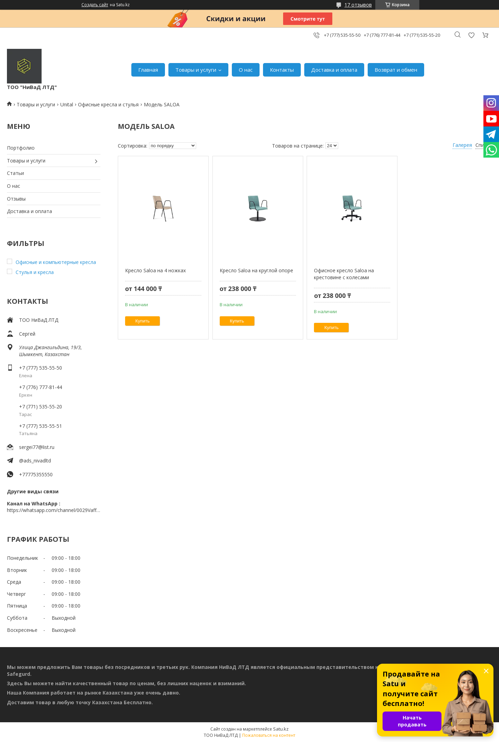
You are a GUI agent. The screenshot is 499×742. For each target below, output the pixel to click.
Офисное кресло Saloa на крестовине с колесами (344, 274)
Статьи (15, 173)
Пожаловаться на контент (268, 735)
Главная (148, 69)
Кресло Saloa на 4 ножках (155, 270)
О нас (246, 69)
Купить (142, 321)
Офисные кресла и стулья (108, 104)
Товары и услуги (195, 69)
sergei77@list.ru (36, 447)
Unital (66, 104)
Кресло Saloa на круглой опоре (256, 270)
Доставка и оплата (334, 69)
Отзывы (16, 198)
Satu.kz (281, 729)
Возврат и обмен (396, 69)
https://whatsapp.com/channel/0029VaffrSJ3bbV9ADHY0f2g (53, 510)
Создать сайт (94, 4)
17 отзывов (358, 4)
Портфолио (21, 147)
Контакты (282, 69)
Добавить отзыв (471, 35)
